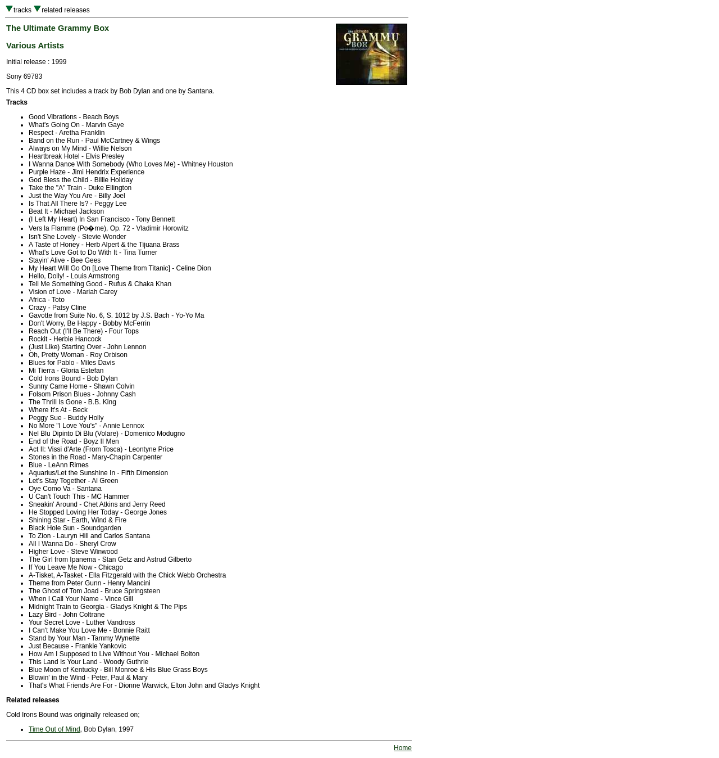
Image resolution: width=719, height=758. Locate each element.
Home (403, 748)
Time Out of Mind (54, 729)
